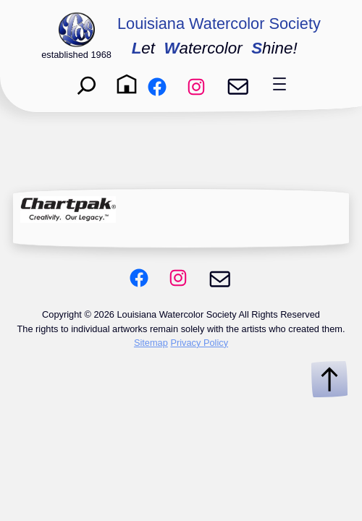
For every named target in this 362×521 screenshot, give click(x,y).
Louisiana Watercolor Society (219, 23)
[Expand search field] (87, 84)
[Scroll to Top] (329, 379)
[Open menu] (279, 84)
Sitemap (151, 342)
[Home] (126, 83)
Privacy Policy (199, 342)
